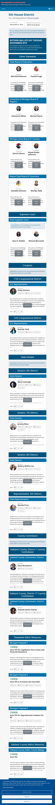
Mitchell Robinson (18, 76)
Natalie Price (23, 505)
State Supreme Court (19, 219)
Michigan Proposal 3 (19, 708)
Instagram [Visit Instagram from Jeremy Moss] (37, 427)
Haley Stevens (24, 290)
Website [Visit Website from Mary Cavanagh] (21, 385)
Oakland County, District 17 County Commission (27, 595)
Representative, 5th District (27, 493)
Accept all (27, 801)
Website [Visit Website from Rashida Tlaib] (21, 332)
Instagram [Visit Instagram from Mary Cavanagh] (37, 385)
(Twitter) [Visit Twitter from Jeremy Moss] (21, 430)
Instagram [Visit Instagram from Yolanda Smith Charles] (37, 612)
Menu (4, 9)
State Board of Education (21, 62)
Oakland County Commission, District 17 (27, 602)
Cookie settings (26, 791)
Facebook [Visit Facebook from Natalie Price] (29, 508)
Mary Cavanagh (24, 382)
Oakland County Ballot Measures (27, 744)
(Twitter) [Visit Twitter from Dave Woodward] (29, 568)
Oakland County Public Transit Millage (27, 750)
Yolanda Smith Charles (27, 609)
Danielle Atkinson (18, 191)
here (11, 34)
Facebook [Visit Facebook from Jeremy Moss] (29, 427)
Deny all (27, 796)
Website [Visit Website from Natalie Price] (21, 508)
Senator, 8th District (27, 454)
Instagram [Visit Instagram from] (29, 685)
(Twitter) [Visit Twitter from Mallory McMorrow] (37, 469)
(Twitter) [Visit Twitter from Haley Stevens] (37, 293)
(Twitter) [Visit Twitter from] (38, 685)
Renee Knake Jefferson (33, 153)
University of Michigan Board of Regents (24, 100)
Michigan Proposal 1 (19, 642)
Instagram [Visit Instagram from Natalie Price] (37, 508)
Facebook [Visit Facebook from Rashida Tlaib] (29, 332)
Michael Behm (36, 116)
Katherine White (19, 116)
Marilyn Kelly (36, 191)
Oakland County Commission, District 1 (27, 558)
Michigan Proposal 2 (19, 674)
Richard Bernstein (36, 241)
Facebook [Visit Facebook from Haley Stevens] (29, 293)
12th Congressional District (27, 318)
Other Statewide (27, 56)
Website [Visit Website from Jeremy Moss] (21, 427)
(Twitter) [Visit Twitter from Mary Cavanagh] (21, 388)
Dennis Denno (19, 153)
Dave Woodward (25, 565)
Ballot (51, 9)
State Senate (27, 357)
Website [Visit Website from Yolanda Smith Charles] (21, 612)
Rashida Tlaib (23, 329)
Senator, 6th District (27, 370)
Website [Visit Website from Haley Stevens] (21, 293)
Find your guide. (33, 18)
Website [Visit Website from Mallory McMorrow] (21, 469)
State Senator (16, 376)
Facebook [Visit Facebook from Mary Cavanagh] (29, 385)
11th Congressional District (27, 278)
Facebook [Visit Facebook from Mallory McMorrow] (29, 469)
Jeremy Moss (23, 424)
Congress (27, 265)
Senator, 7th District (27, 412)
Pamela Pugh (36, 76)
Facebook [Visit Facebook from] (21, 685)
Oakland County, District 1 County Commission (27, 551)
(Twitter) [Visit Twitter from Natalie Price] (21, 511)
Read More (18, 88)
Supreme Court (27, 214)
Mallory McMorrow (26, 466)
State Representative (19, 499)
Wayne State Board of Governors (24, 176)
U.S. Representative (18, 284)
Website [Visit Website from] (13, 685)
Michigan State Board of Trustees (25, 139)
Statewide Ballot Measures (27, 637)
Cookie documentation (8, 787)
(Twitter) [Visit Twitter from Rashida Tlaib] (37, 332)
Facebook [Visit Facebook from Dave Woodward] (21, 568)
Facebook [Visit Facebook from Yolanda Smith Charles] (29, 612)
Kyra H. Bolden (18, 241)
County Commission (27, 535)
